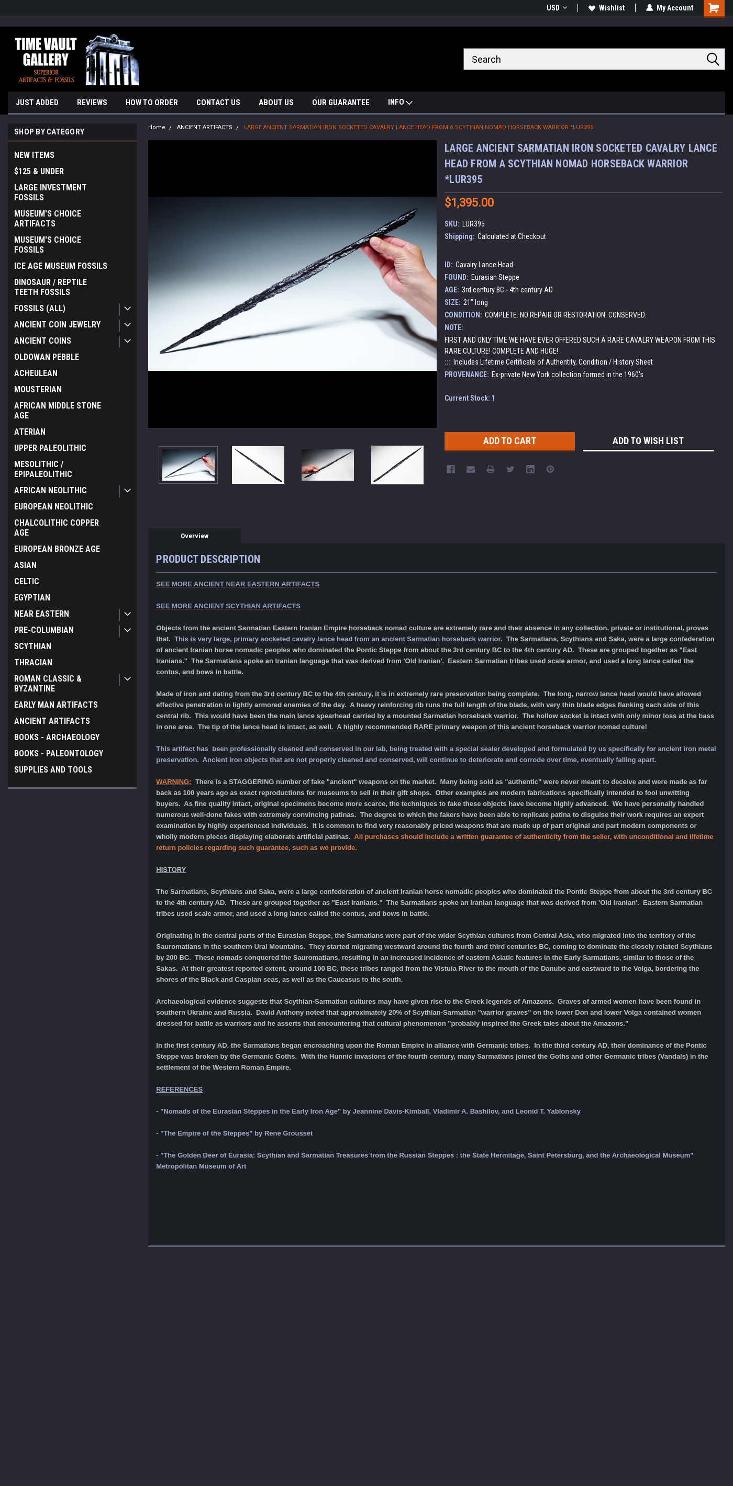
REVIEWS (92, 102)
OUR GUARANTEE (341, 102)
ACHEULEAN (36, 373)
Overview (194, 536)
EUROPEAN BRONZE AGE (57, 549)
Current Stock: (470, 398)
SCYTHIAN (32, 646)
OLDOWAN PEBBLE (46, 357)
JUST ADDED (37, 102)
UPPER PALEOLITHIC (50, 448)
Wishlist (606, 8)
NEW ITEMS (34, 155)
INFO (400, 103)
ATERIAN (30, 432)
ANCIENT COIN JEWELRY (57, 325)
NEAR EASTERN (41, 614)
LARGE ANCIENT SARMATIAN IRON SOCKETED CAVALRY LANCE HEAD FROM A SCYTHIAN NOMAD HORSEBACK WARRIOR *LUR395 (418, 127)
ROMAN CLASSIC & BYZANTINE (48, 684)
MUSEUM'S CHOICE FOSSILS (47, 245)
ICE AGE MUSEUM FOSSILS (60, 266)
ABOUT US (276, 102)
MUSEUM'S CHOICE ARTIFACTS (47, 219)
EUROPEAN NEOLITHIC (53, 507)
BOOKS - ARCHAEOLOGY (56, 737)
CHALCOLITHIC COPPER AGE (56, 528)
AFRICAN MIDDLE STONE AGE (57, 411)
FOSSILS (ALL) (39, 308)
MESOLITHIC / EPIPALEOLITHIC (43, 469)
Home (156, 127)
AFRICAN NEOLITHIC (50, 490)
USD (557, 8)
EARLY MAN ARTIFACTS (56, 705)
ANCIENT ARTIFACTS (52, 721)
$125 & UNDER (39, 171)
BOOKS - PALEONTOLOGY (58, 753)
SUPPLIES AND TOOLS (53, 770)
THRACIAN (33, 662)
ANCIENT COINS (42, 341)
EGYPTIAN (32, 598)
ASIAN (25, 565)
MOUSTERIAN (38, 389)
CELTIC (26, 581)
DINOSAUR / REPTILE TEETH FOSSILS (50, 287)
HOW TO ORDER (152, 102)
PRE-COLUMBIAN (44, 630)
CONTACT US (218, 102)
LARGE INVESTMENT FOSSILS (50, 192)
